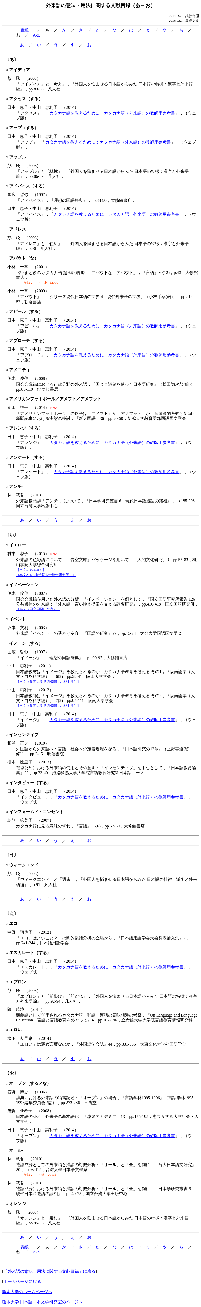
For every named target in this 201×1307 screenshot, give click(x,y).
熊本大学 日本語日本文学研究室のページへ (42, 1302)
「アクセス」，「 (32, 113)
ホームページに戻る (22, 1281)
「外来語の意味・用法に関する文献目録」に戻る (49, 1271)
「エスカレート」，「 (37, 967)
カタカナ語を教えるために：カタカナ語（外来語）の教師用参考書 (112, 113)
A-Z (36, 35)
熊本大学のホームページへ (27, 1291)
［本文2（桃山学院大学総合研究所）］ (46, 575)
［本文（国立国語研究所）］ (38, 609)
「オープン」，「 (32, 1135)
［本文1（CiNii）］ (31, 570)
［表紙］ (24, 30)
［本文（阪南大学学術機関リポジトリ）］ (48, 681)
